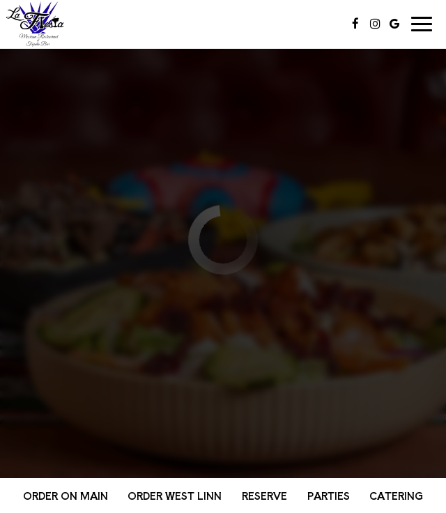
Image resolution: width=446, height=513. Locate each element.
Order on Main (65, 496)
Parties (328, 496)
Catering (396, 496)
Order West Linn (175, 496)
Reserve (264, 496)
